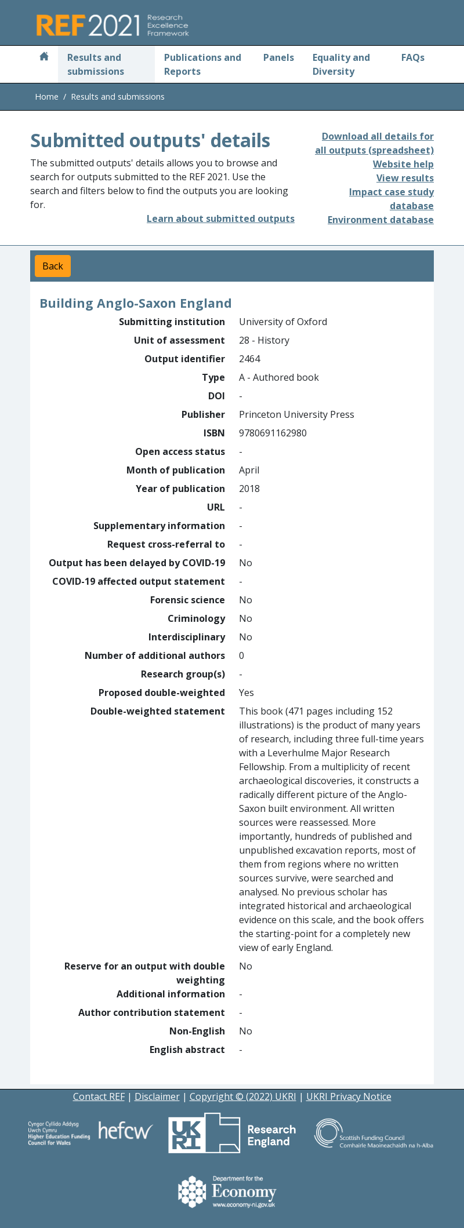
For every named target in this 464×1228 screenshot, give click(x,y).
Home (47, 96)
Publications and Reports (202, 64)
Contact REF (99, 1096)
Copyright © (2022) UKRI (243, 1096)
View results (405, 178)
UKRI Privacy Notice (349, 1096)
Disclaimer (157, 1096)
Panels (278, 57)
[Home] (44, 57)
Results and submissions (95, 64)
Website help (403, 164)
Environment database (381, 219)
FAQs (413, 57)
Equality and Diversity (341, 64)
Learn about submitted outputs (221, 218)
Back (52, 266)
